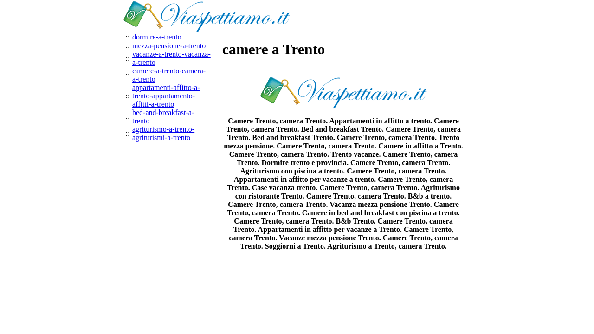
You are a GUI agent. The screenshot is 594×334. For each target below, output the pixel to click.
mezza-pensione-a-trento (169, 46)
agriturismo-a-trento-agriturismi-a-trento (163, 133)
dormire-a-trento (156, 37)
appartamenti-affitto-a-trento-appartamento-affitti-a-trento (166, 96)
